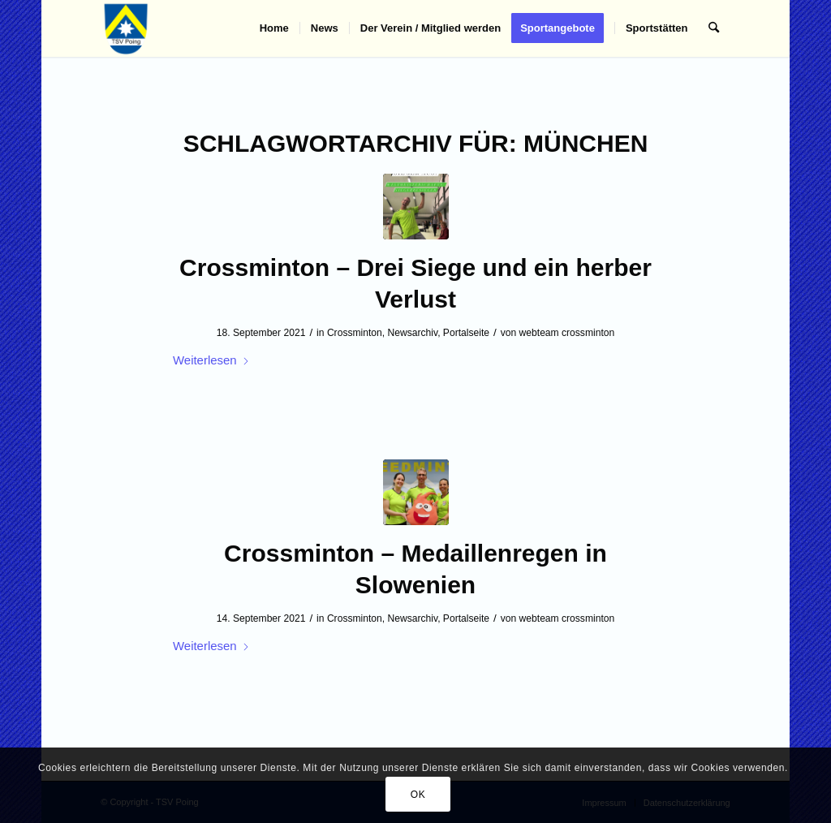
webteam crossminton (567, 332)
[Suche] (714, 28)
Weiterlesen (211, 360)
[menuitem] (274, 28)
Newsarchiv (413, 332)
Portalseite (466, 332)
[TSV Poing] (126, 28)
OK (418, 794)
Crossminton (354, 332)
